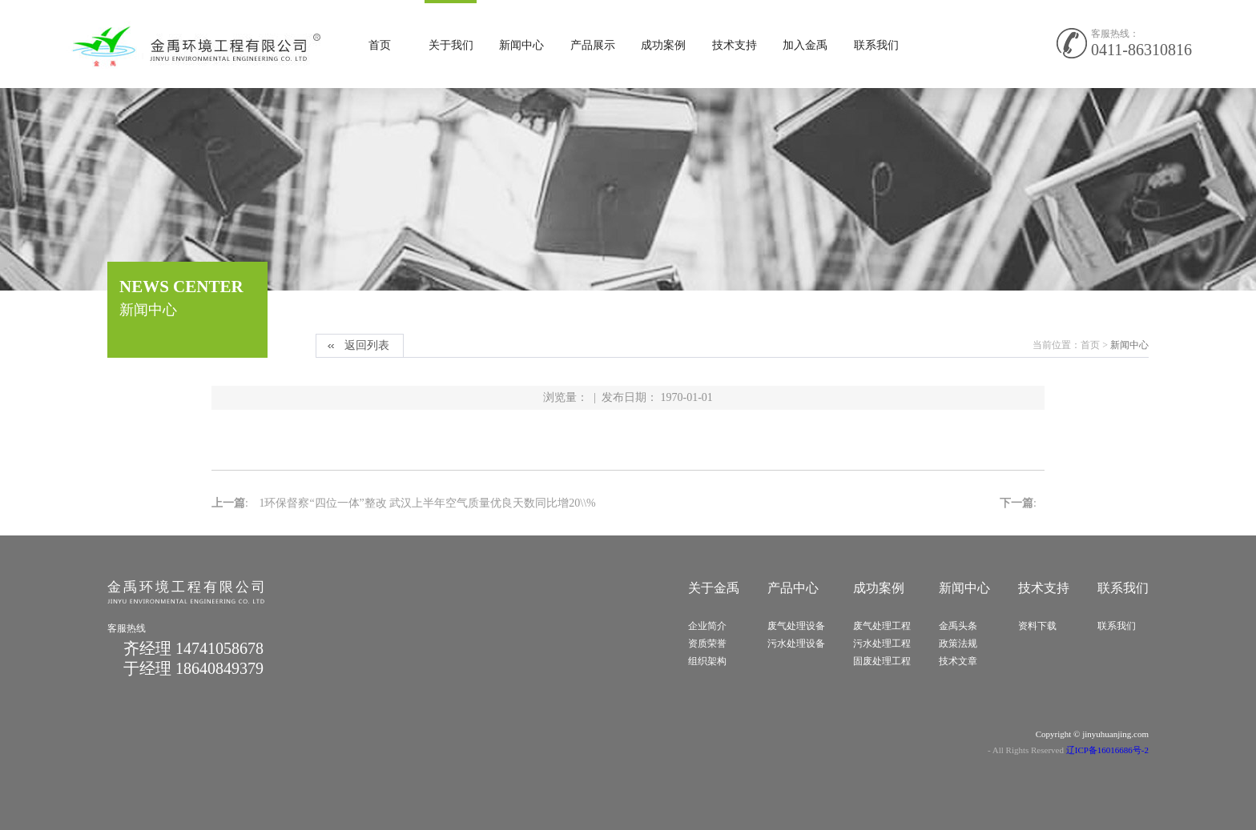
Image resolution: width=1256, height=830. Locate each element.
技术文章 (958, 661)
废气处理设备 (796, 626)
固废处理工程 (882, 661)
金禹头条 (958, 626)
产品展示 (592, 45)
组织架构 (707, 661)
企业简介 (707, 626)
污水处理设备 (796, 643)
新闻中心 (521, 45)
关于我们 (451, 45)
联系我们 (876, 45)
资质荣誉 (707, 643)
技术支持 (734, 45)
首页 (379, 45)
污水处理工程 (882, 643)
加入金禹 (805, 45)
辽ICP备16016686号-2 (1107, 750)
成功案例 (663, 45)
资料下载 (1037, 626)
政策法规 (958, 643)
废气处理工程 (882, 626)
